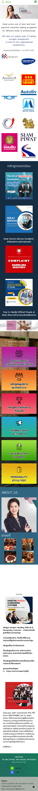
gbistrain (18, 768)
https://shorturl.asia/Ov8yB (17, 671)
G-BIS (17, 772)
